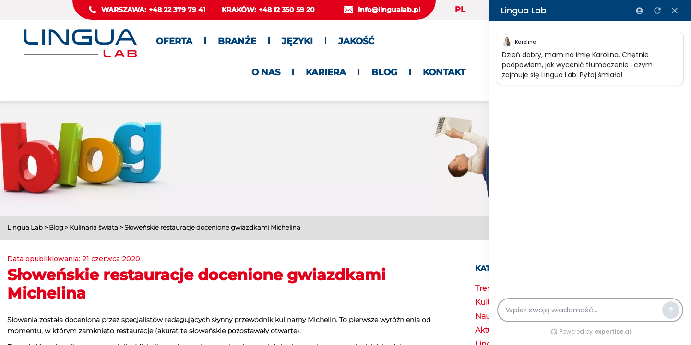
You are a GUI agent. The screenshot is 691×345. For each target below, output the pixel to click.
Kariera (326, 72)
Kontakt (444, 72)
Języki (297, 41)
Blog (384, 72)
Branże (237, 41)
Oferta (174, 41)
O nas (265, 72)
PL (460, 9)
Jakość (356, 41)
